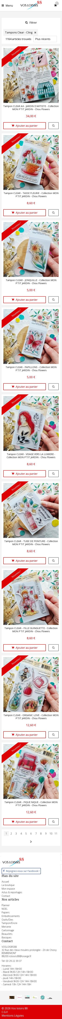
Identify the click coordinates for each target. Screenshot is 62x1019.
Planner (6, 905)
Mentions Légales (13, 1015)
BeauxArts (7, 933)
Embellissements (11, 916)
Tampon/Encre (9, 923)
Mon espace (8, 888)
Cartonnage (8, 930)
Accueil (5, 881)
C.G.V (5, 1012)
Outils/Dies (7, 919)
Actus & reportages (12, 892)
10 (50, 833)
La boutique (8, 885)
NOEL (5, 908)
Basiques (6, 937)
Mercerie (6, 926)
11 (55, 833)
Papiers (6, 912)
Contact (6, 895)
